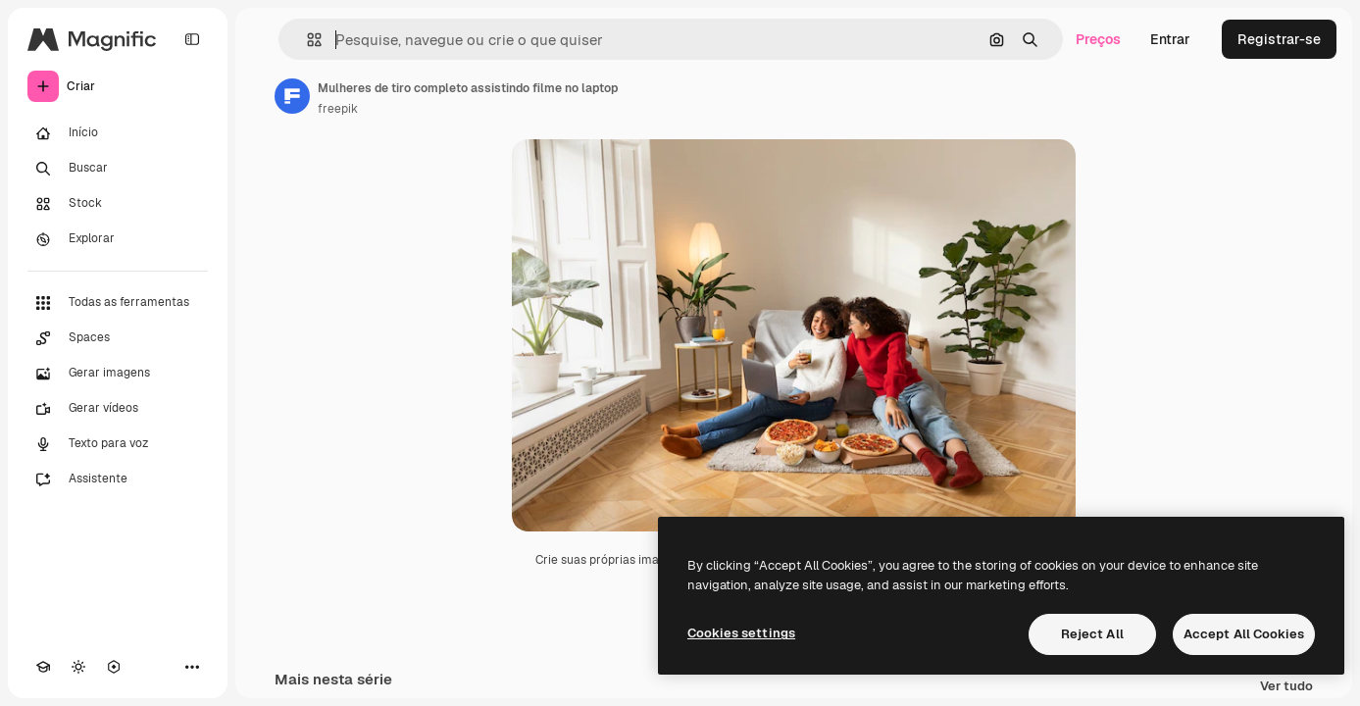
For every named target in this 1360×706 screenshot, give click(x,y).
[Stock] (117, 204)
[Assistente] (117, 479)
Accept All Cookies (1244, 634)
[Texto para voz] (117, 444)
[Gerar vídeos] (117, 409)
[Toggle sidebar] (192, 39)
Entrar (1170, 39)
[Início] (117, 133)
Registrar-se (1279, 39)
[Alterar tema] (78, 666)
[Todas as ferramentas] (117, 303)
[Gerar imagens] (117, 373)
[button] (306, 39)
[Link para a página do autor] (292, 96)
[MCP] (113, 666)
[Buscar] (117, 168)
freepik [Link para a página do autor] (338, 109)
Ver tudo (1286, 687)
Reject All (1092, 634)
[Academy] (43, 666)
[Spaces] (117, 338)
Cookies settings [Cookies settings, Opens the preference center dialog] (741, 633)
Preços (1098, 39)
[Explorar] (117, 239)
